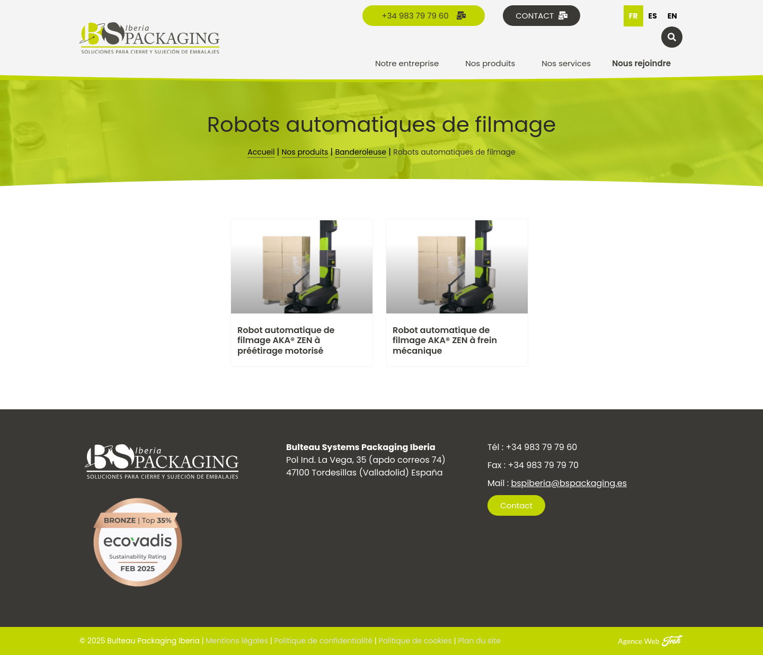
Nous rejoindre (641, 63)
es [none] (653, 16)
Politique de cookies (414, 640)
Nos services (566, 63)
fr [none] (633, 16)
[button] (671, 37)
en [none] (672, 16)
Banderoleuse (360, 152)
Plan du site (479, 640)
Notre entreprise (409, 63)
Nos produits (492, 63)
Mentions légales (237, 640)
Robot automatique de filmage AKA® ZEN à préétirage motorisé (285, 340)
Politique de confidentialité (323, 640)
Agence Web (638, 640)
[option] (652, 15)
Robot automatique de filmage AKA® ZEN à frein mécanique (445, 340)
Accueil (260, 152)
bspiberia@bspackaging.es (569, 483)
